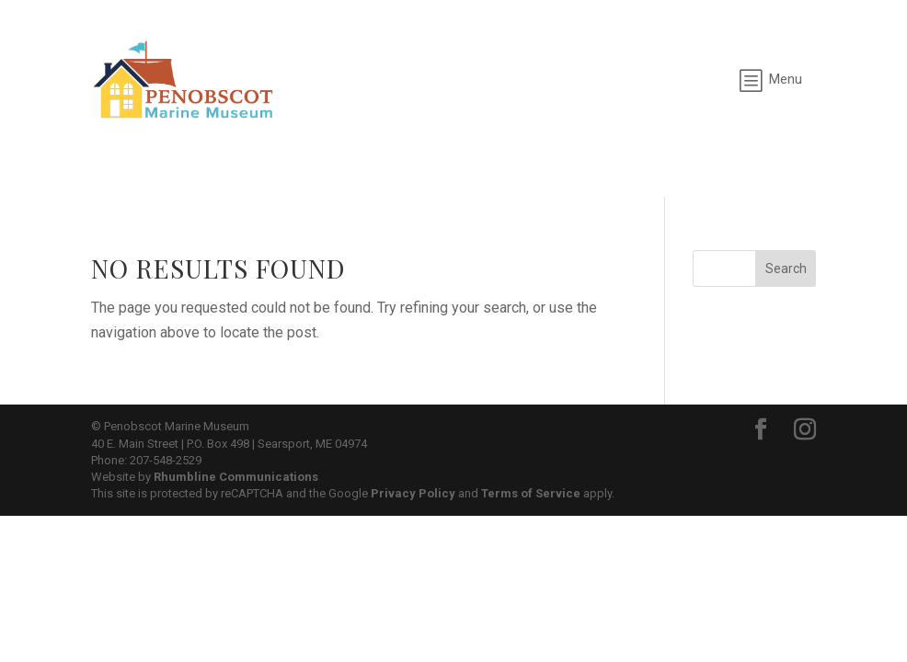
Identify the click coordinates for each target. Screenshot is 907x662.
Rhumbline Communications (236, 477)
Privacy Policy (413, 493)
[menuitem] (770, 80)
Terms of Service (530, 493)
